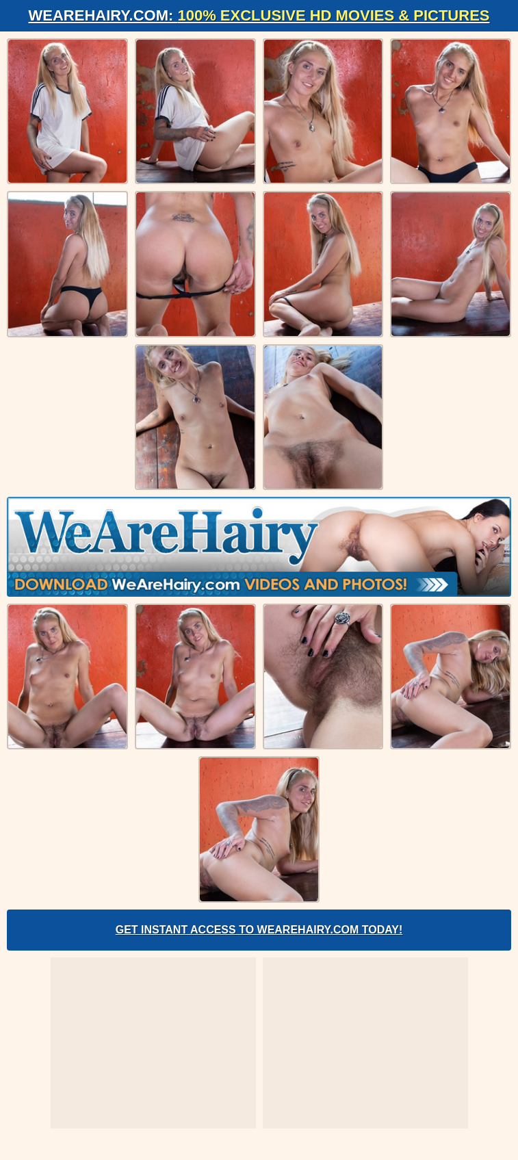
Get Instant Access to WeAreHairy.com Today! (259, 930)
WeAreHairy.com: (259, 15)
